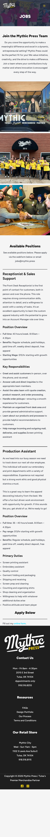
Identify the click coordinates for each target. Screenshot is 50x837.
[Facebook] (22, 786)
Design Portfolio (25, 712)
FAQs (25, 707)
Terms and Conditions (25, 720)
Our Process (25, 716)
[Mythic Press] (9, 5)
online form (20, 623)
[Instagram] (27, 786)
